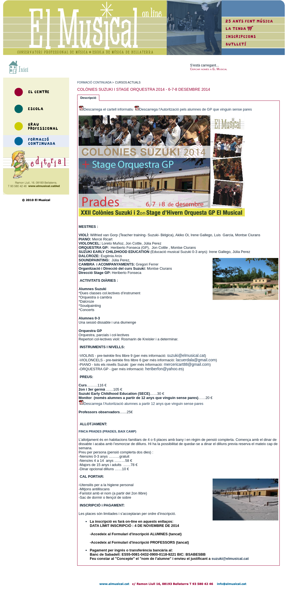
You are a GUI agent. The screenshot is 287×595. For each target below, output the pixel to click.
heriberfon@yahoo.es (164, 369)
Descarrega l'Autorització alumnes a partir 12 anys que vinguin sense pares (143, 404)
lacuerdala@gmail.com (196, 360)
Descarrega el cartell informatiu (108, 109)
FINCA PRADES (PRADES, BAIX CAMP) (107, 431)
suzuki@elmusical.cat (186, 355)
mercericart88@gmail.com (187, 364)
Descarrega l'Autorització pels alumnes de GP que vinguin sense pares (195, 109)
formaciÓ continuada (94, 82)
